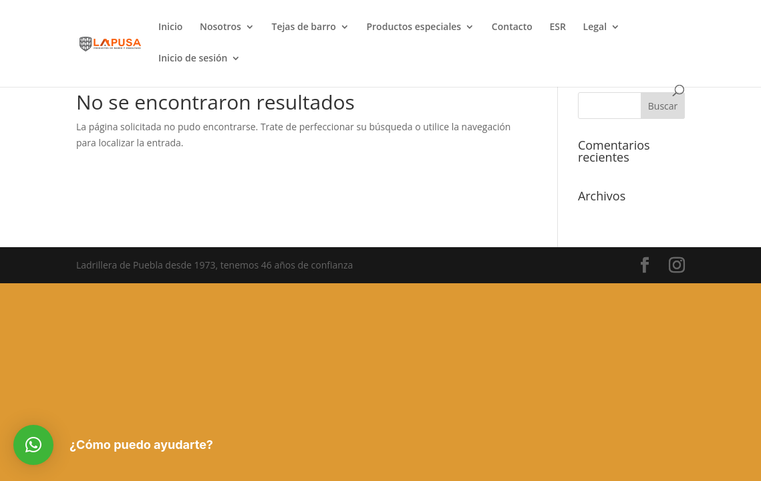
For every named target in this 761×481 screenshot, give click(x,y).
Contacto (512, 27)
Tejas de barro (303, 27)
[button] (33, 445)
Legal (595, 27)
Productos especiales (413, 27)
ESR (557, 27)
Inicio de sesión (193, 58)
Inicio (170, 27)
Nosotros (220, 27)
